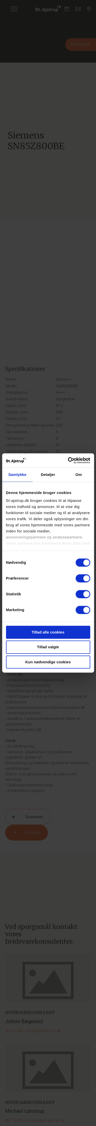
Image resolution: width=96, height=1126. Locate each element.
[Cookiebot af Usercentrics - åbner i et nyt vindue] (68, 460)
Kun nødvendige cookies (48, 662)
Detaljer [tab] (48, 474)
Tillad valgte (48, 647)
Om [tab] (79, 474)
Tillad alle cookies (47, 632)
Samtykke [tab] (17, 474)
